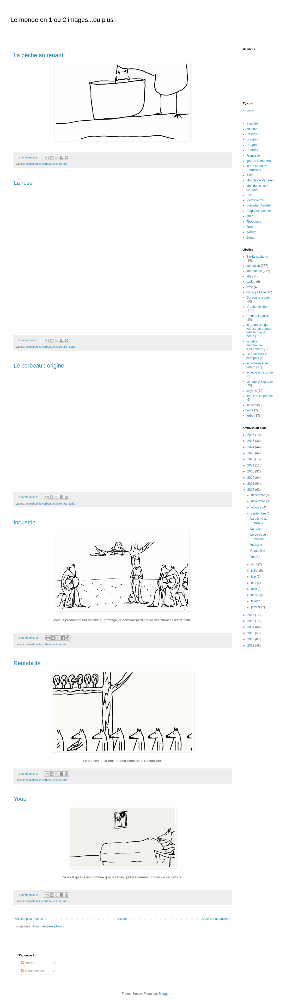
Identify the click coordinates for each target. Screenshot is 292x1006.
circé (249, 287)
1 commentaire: (29, 157)
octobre (256, 507)
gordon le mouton (258, 161)
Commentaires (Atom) (48, 926)
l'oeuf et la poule (257, 316)
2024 (251, 447)
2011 (251, 645)
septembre (259, 513)
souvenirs (253, 405)
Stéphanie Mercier (259, 211)
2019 (251, 478)
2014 (251, 627)
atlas (249, 276)
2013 (251, 633)
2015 (251, 621)
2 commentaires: (29, 637)
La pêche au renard (38, 55)
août (254, 564)
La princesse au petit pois (257, 356)
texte (249, 410)
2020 (251, 471)
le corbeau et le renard (53, 163)
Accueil (122, 919)
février (256, 601)
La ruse (23, 183)
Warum (251, 232)
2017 (251, 490)
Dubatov (252, 150)
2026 (251, 435)
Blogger (164, 994)
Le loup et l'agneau (259, 381)
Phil (249, 195)
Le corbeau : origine (39, 365)
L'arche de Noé (256, 307)
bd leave (252, 129)
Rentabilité (27, 663)
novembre (258, 501)
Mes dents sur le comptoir (257, 187)
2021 (251, 465)
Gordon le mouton (258, 297)
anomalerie (254, 271)
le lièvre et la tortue (259, 372)
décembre (258, 495)
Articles (28, 963)
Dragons (252, 145)
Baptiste (252, 123)
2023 (251, 453)
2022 (251, 459)
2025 (251, 441)
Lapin (250, 110)
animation (32, 163)
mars (255, 595)
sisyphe (251, 391)
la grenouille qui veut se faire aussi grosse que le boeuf (259, 330)
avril (254, 589)
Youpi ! (22, 799)
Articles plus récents (29, 919)
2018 (251, 484)
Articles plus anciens (216, 919)
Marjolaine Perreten (260, 180)
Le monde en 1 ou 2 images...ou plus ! (63, 19)
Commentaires (33, 971)
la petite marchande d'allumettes (254, 345)
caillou (250, 281)
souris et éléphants (259, 396)
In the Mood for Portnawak (256, 167)
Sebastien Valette (258, 205)
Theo (249, 216)
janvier (256, 607)
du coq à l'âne (256, 292)
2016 (251, 615)
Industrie (24, 522)
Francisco (253, 155)
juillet (255, 570)
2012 (251, 639)
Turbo (250, 227)
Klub (249, 175)
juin (254, 576)
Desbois (252, 134)
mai (254, 583)
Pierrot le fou (255, 200)
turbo (72, 346)
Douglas (252, 139)
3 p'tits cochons (257, 256)
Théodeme (253, 221)
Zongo (250, 237)
